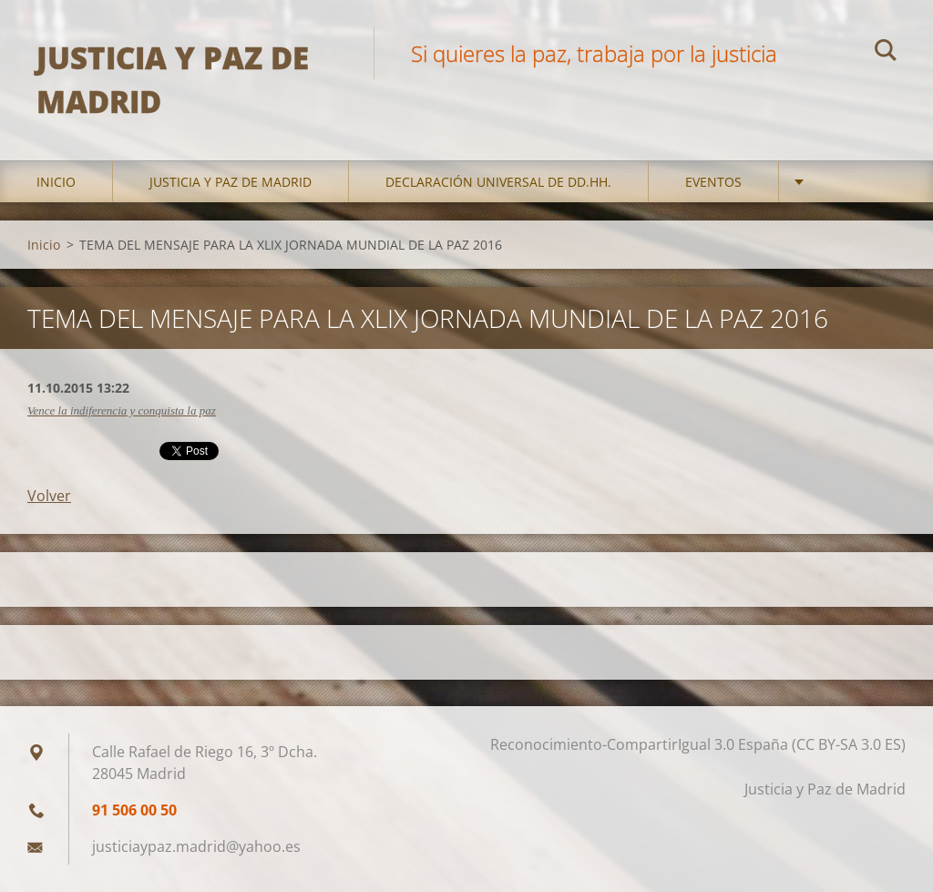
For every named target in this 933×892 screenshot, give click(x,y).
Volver (49, 496)
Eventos (713, 181)
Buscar (886, 52)
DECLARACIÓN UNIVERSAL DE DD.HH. (498, 181)
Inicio (56, 181)
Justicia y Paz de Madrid (230, 181)
